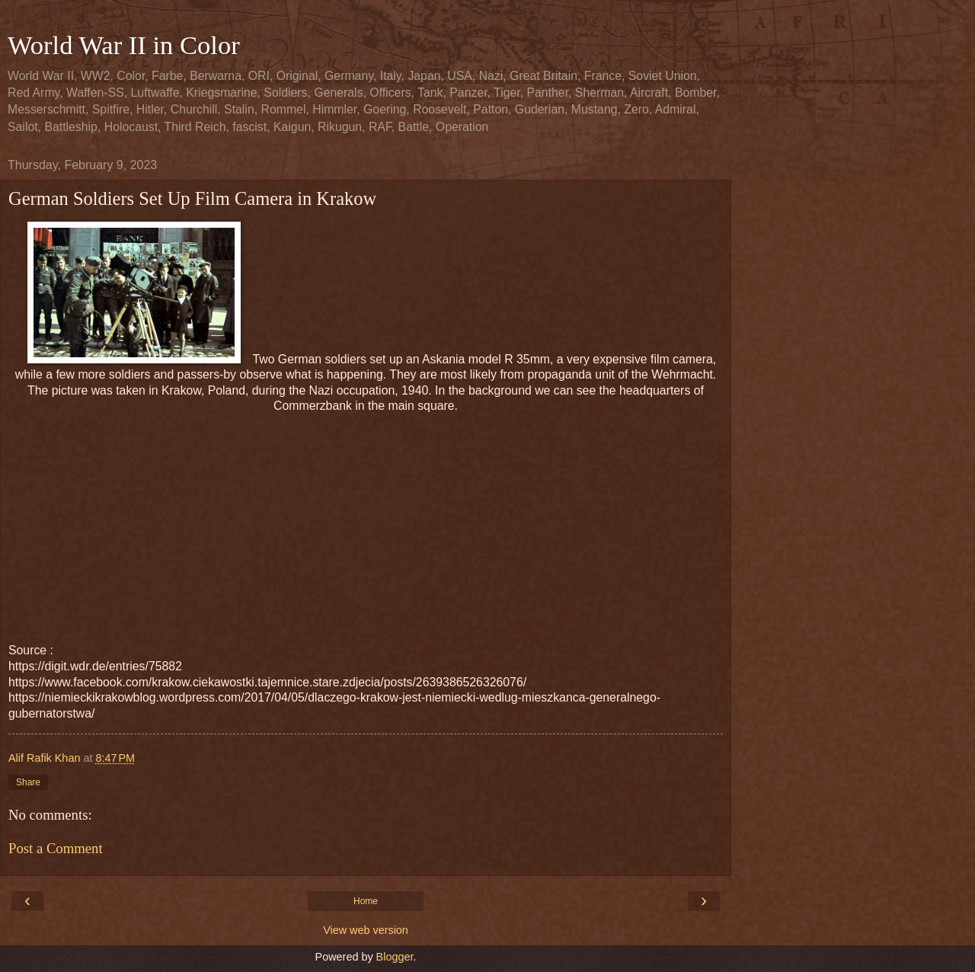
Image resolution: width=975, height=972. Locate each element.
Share (28, 782)
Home (365, 901)
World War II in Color (124, 44)
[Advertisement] (365, 521)
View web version (365, 930)
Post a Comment (55, 848)
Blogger (395, 957)
